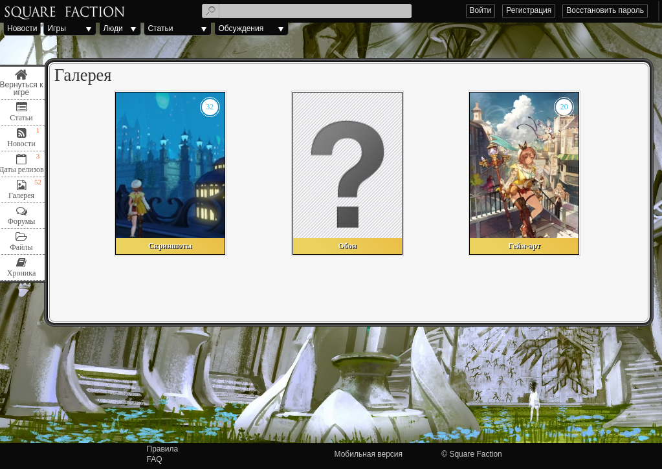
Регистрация (528, 10)
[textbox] (307, 11)
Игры (56, 28)
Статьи (160, 28)
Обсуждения (240, 28)
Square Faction (475, 454)
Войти (481, 10)
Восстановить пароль (605, 10)
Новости (22, 28)
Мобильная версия (369, 454)
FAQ (154, 459)
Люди (112, 28)
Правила (163, 448)
